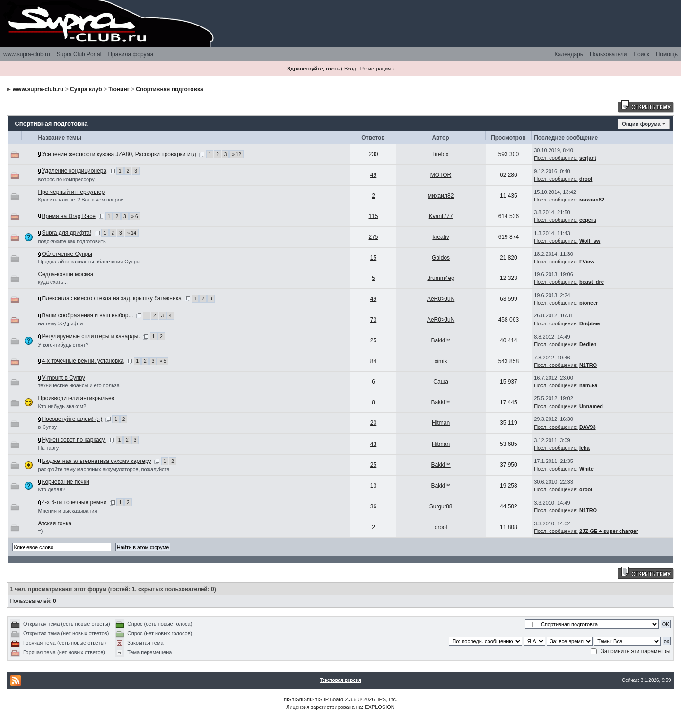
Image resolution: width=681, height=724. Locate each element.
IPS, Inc (386, 699)
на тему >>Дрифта (60, 323)
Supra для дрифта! (66, 232)
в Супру (47, 427)
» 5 (162, 361)
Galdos (441, 257)
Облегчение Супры (67, 254)
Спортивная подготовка (169, 89)
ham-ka (588, 385)
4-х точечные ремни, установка (82, 361)
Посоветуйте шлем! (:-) (72, 419)
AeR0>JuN (440, 299)
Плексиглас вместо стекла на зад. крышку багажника (111, 298)
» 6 (134, 216)
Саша (440, 381)
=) (40, 531)
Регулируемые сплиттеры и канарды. (91, 336)
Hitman (441, 422)
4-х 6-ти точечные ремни (74, 502)
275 (373, 237)
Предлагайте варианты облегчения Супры (89, 261)
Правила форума (130, 54)
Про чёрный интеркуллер (71, 192)
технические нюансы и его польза (78, 385)
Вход (350, 68)
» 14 (131, 233)
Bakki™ (440, 340)
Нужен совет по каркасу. (73, 439)
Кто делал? (51, 489)
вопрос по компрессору (66, 179)
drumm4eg (440, 278)
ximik (440, 361)
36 (373, 506)
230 (373, 154)
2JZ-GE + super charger (608, 531)
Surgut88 (441, 506)
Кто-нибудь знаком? (62, 406)
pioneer (588, 302)
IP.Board (333, 699)
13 (373, 485)
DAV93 (587, 427)
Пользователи (608, 54)
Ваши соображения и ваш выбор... (87, 315)
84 (373, 361)
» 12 (236, 154)
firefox (441, 154)
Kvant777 (441, 216)
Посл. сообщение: (556, 158)
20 (373, 422)
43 (373, 444)
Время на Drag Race (68, 216)
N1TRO (588, 365)
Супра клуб (86, 89)
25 (373, 340)
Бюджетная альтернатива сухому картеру (96, 461)
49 (373, 175)
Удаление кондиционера (74, 170)
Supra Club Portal (79, 54)
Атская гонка (54, 523)
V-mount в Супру (63, 378)
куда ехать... (53, 282)
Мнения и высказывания (67, 511)
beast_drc (591, 282)
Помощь (667, 54)
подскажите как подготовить (71, 241)
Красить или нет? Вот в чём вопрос (80, 199)
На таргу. (49, 448)
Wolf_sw (589, 241)
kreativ (440, 237)
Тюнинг (118, 89)
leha (584, 448)
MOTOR (440, 175)
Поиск (641, 54)
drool (586, 179)
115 (373, 216)
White (586, 468)
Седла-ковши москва (65, 274)
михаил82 (441, 195)
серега (587, 220)
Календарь (568, 54)
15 (373, 257)
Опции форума (641, 124)
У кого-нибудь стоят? (63, 345)
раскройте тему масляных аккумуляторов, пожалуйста (103, 469)
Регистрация (375, 68)
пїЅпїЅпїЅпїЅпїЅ (303, 699)
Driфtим (589, 323)
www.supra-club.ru (26, 54)
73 (373, 319)
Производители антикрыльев (76, 398)
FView (586, 261)
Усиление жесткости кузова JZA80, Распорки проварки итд (119, 154)
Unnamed (591, 406)
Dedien (588, 344)
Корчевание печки (65, 482)
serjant (587, 158)
